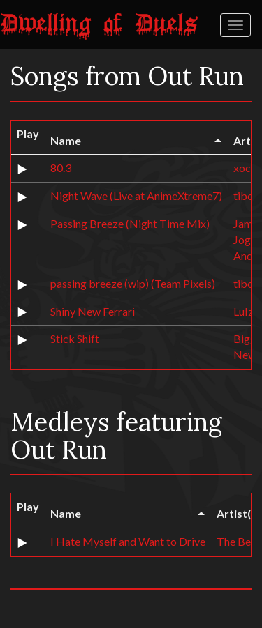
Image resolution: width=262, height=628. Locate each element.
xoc (242, 167)
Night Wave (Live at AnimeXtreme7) (136, 195)
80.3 (60, 167)
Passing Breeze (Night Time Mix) (130, 223)
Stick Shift (74, 338)
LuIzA (247, 311)
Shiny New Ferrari (92, 311)
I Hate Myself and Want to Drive (127, 541)
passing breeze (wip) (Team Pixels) (132, 283)
